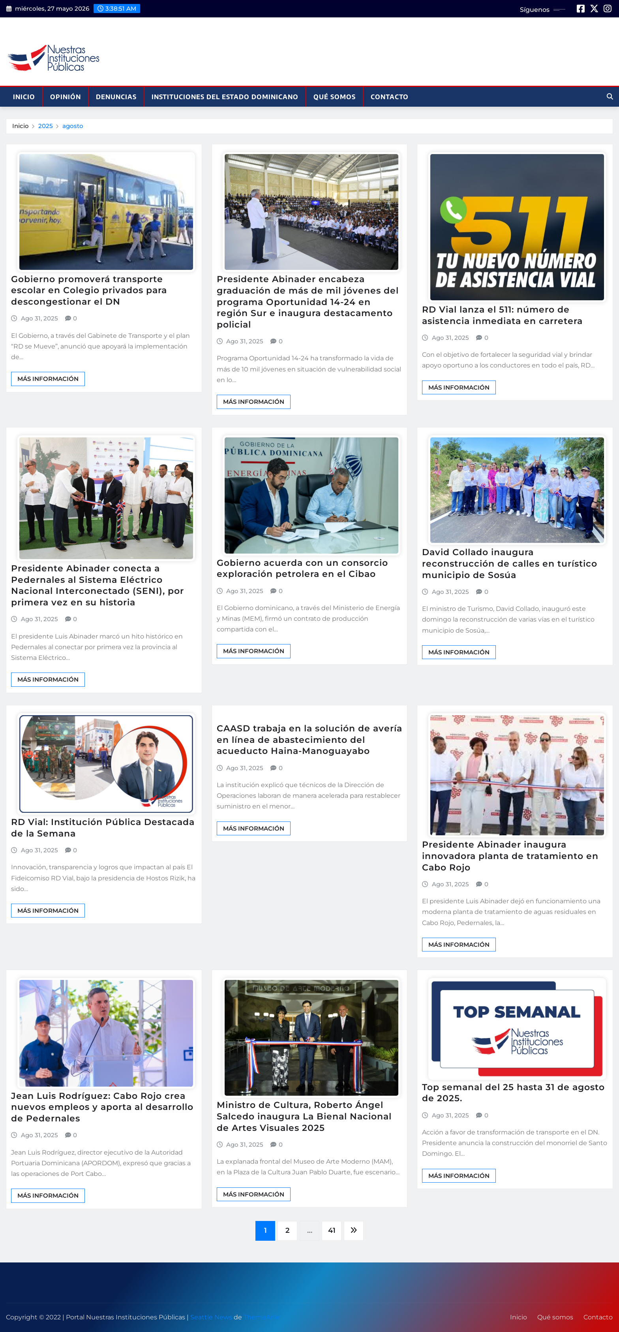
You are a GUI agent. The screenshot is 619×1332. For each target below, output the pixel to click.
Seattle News (211, 1317)
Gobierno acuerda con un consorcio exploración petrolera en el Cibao (302, 569)
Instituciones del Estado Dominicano (225, 97)
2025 (45, 126)
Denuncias (116, 97)
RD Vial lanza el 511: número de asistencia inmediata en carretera (502, 315)
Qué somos (334, 97)
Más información (48, 378)
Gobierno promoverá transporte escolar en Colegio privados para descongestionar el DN (89, 290)
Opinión (65, 97)
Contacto (390, 97)
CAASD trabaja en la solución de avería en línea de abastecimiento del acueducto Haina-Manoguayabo (309, 739)
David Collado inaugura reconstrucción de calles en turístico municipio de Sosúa (509, 563)
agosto (72, 126)
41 (332, 1230)
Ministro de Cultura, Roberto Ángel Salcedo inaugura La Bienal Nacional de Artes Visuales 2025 (304, 1116)
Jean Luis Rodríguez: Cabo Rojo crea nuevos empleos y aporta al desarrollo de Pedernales (102, 1107)
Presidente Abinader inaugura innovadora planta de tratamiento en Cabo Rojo (510, 855)
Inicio (24, 97)
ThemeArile (262, 1317)
